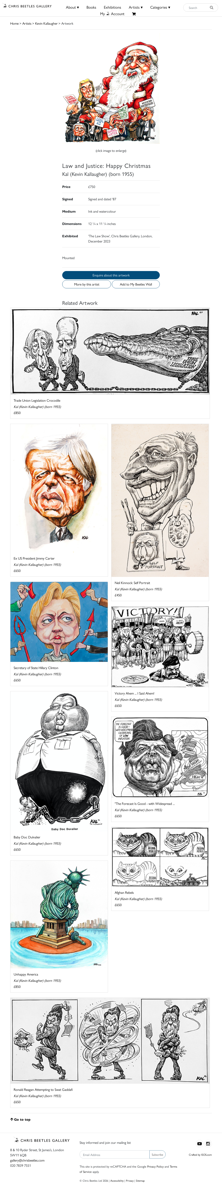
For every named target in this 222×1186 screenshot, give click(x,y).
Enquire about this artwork (111, 275)
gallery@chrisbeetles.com (27, 1160)
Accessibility (117, 1180)
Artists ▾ (136, 7)
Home (14, 23)
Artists (26, 23)
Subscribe (157, 1154)
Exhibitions (112, 7)
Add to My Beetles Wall (136, 284)
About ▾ (72, 7)
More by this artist (86, 284)
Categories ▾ (160, 7)
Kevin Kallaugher (46, 23)
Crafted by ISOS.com (200, 1154)
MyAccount (112, 13)
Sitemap (140, 1180)
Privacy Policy (155, 1166)
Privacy (130, 1180)
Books (91, 7)
